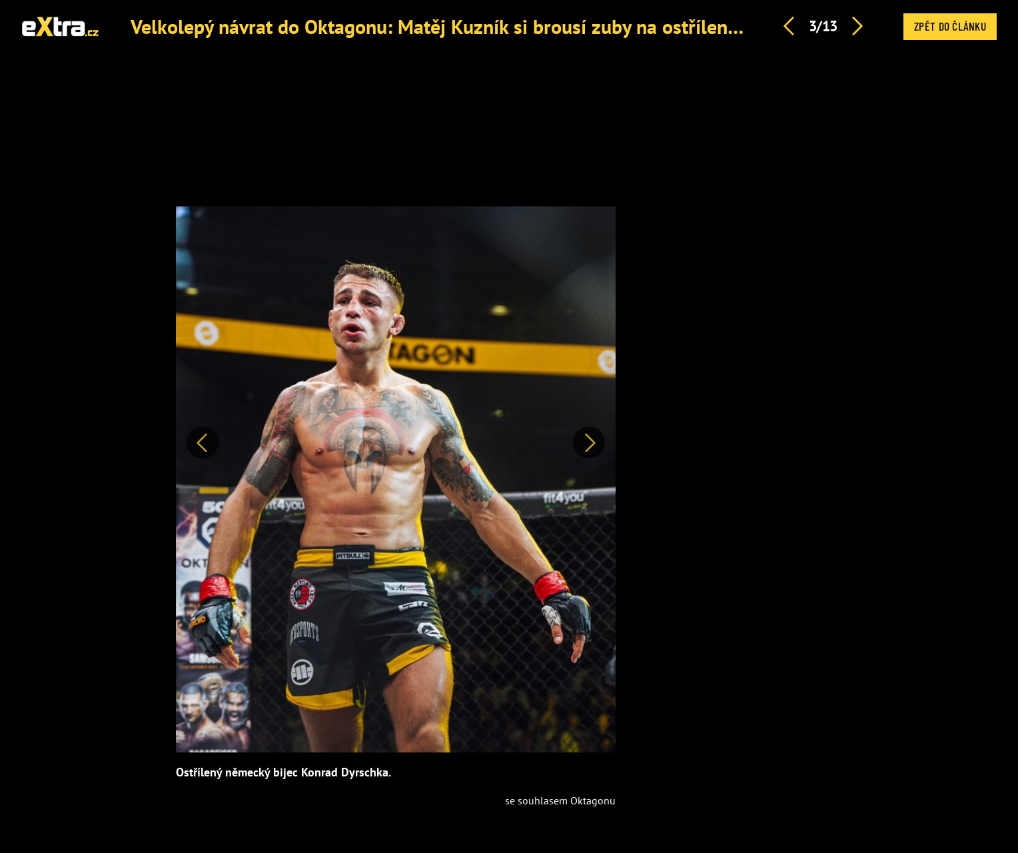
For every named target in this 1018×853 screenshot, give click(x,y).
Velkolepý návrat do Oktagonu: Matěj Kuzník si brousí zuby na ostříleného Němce (476, 26)
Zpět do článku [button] (950, 26)
